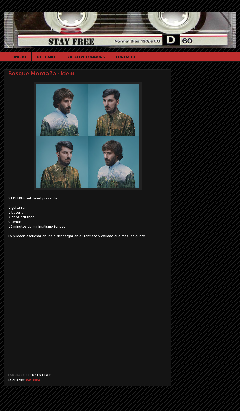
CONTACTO (125, 57)
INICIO (20, 57)
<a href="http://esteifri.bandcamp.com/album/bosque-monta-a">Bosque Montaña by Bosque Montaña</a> (87, 309)
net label (34, 380)
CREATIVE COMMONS (86, 57)
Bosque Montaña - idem (41, 73)
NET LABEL (47, 57)
